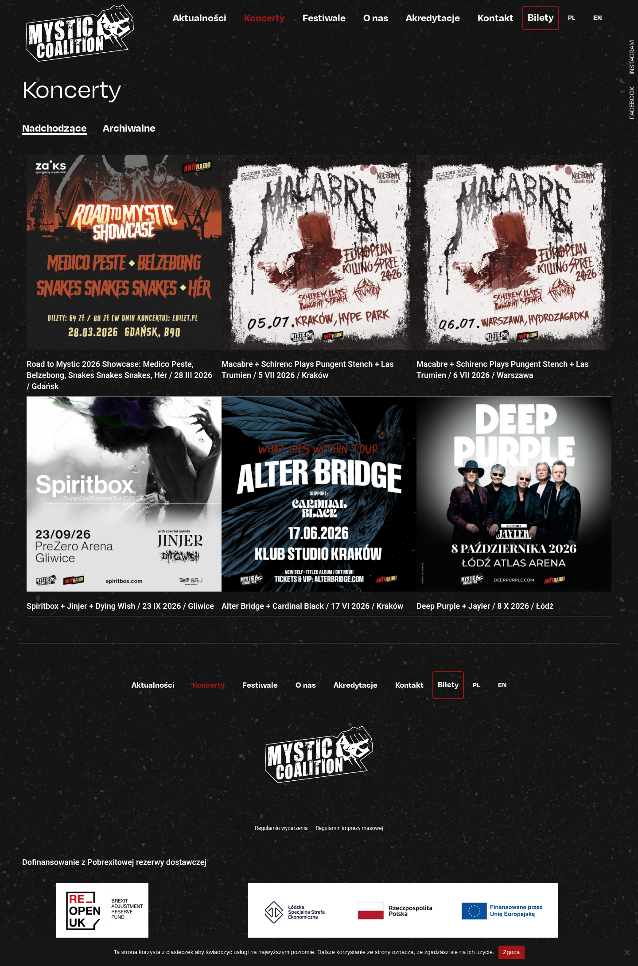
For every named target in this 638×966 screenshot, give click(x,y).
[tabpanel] (319, 385)
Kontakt (496, 17)
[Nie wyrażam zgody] (626, 952)
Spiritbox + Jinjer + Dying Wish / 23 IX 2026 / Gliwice (120, 606)
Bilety (541, 17)
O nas (375, 17)
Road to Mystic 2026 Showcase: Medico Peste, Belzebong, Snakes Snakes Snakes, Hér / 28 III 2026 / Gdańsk (119, 375)
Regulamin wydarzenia (281, 828)
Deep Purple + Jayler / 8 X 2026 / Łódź (484, 606)
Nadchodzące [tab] (54, 128)
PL (572, 17)
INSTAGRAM (631, 57)
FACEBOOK (631, 102)
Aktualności (199, 17)
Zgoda (511, 952)
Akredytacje (433, 17)
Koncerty (264, 17)
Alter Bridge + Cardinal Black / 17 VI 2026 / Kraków (312, 606)
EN (597, 17)
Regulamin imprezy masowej (349, 828)
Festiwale (324, 17)
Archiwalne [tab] (129, 128)
